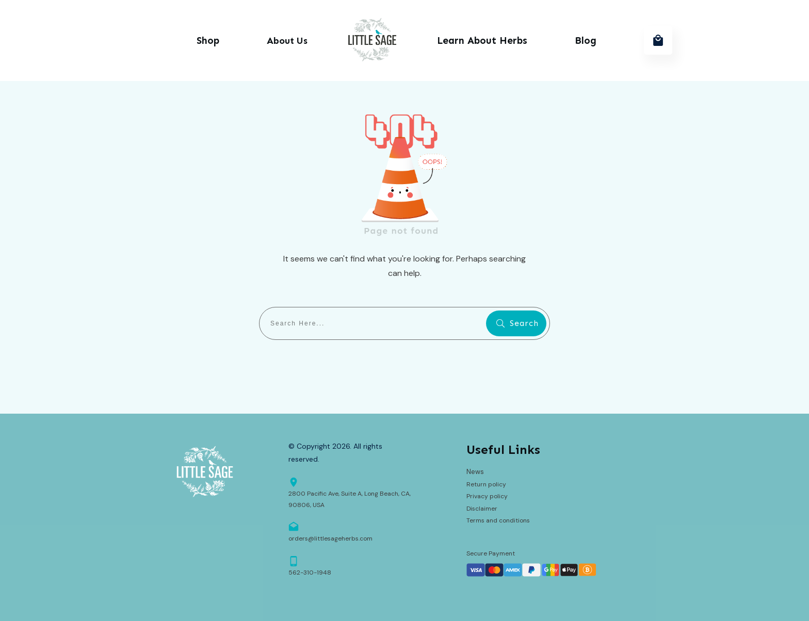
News (475, 471)
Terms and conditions (498, 520)
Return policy (486, 484)
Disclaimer (481, 508)
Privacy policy (487, 496)
